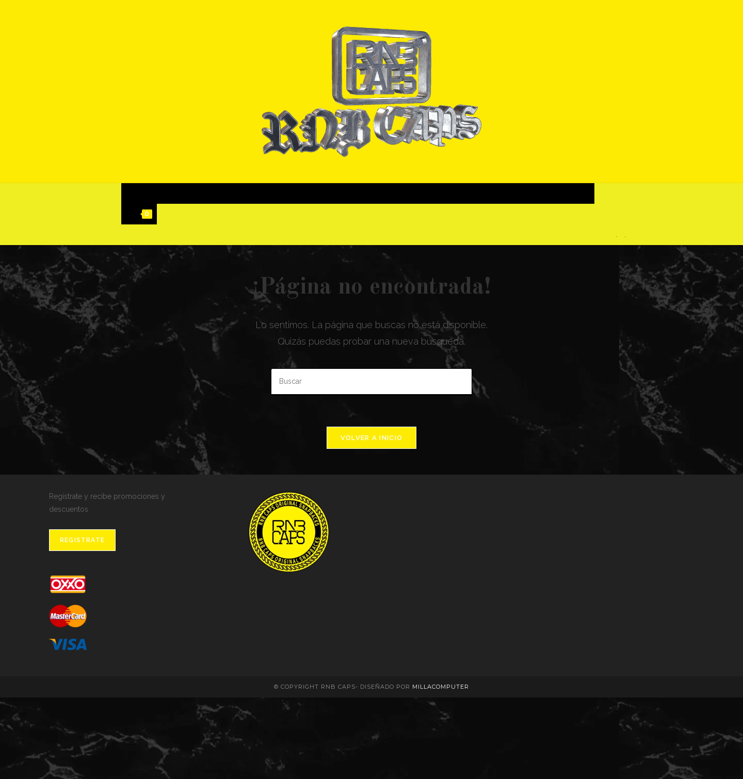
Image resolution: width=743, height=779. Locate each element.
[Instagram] (625, 236)
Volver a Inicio (372, 438)
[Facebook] (616, 236)
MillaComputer (440, 686)
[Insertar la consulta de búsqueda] (371, 382)
